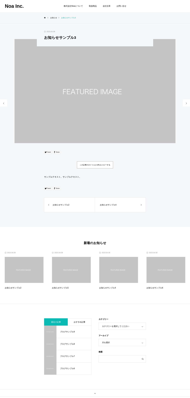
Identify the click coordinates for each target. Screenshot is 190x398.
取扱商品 (93, 6)
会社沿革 (107, 6)
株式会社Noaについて (73, 6)
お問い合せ (121, 6)
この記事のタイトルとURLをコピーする (95, 165)
